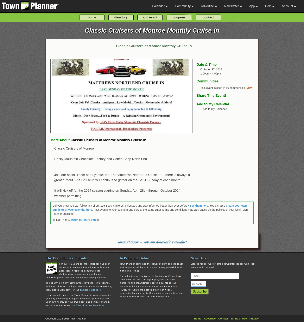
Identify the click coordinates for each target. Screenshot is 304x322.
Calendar (160, 6)
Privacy (254, 318)
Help (269, 6)
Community (184, 6)
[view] (249, 87)
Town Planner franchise (90, 305)
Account (289, 6)
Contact (223, 318)
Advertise (209, 6)
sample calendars (90, 290)
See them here (199, 205)
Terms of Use (239, 318)
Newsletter (233, 6)
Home (197, 318)
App (253, 6)
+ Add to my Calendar (213, 109)
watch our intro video (84, 219)
